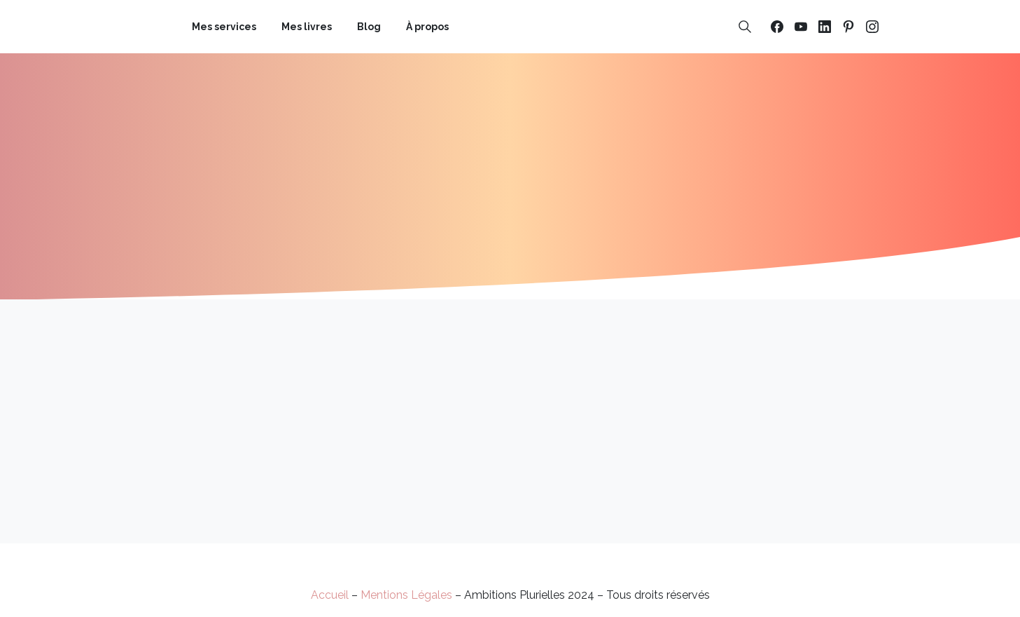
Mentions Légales (406, 595)
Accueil (330, 595)
